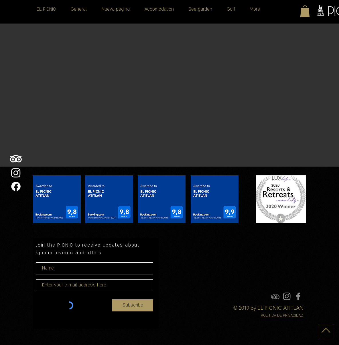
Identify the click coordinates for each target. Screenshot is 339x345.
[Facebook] (16, 186)
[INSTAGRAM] (287, 296)
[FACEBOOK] (298, 296)
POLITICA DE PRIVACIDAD (282, 315)
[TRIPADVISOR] (275, 296)
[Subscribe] (132, 305)
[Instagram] (16, 172)
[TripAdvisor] (16, 159)
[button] (305, 11)
